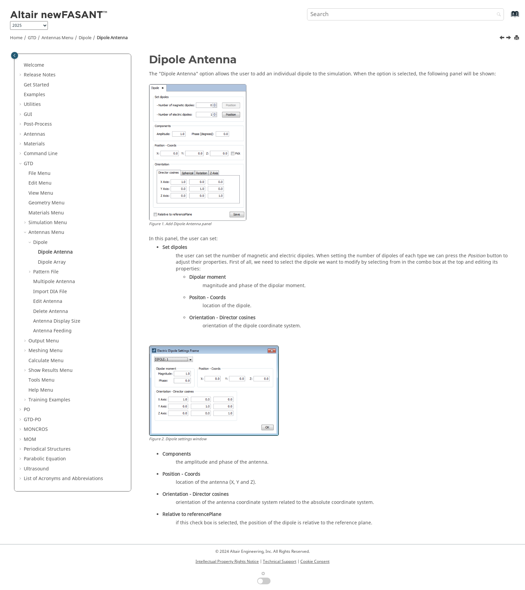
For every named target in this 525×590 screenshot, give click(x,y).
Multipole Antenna (54, 281)
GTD (32, 38)
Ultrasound (36, 468)
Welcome (34, 65)
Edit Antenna (47, 301)
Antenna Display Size (56, 321)
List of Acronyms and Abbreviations (63, 478)
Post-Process (38, 124)
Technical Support (279, 562)
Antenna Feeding (52, 330)
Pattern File (46, 271)
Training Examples (49, 399)
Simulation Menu (47, 222)
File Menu (39, 173)
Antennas (34, 134)
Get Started (36, 84)
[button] (21, 65)
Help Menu (40, 390)
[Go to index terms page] (507, 17)
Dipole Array (52, 262)
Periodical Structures (47, 449)
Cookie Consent (314, 562)
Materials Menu (46, 212)
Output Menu (43, 340)
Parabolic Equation (45, 458)
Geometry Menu (46, 202)
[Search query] (405, 14)
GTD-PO (32, 419)
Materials (34, 143)
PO (27, 409)
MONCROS (36, 429)
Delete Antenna (50, 311)
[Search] (497, 14)
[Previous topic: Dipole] (502, 39)
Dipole (85, 38)
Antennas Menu (57, 38)
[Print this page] (517, 38)
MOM (30, 439)
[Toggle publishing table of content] (14, 55)
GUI (28, 114)
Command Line (41, 153)
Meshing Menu (45, 350)
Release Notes (40, 74)
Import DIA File (50, 291)
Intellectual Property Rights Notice (227, 562)
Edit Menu (40, 183)
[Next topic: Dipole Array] (509, 39)
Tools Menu (41, 380)
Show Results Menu (50, 370)
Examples (34, 94)
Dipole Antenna (112, 38)
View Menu (40, 193)
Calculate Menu (46, 360)
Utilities (32, 104)
